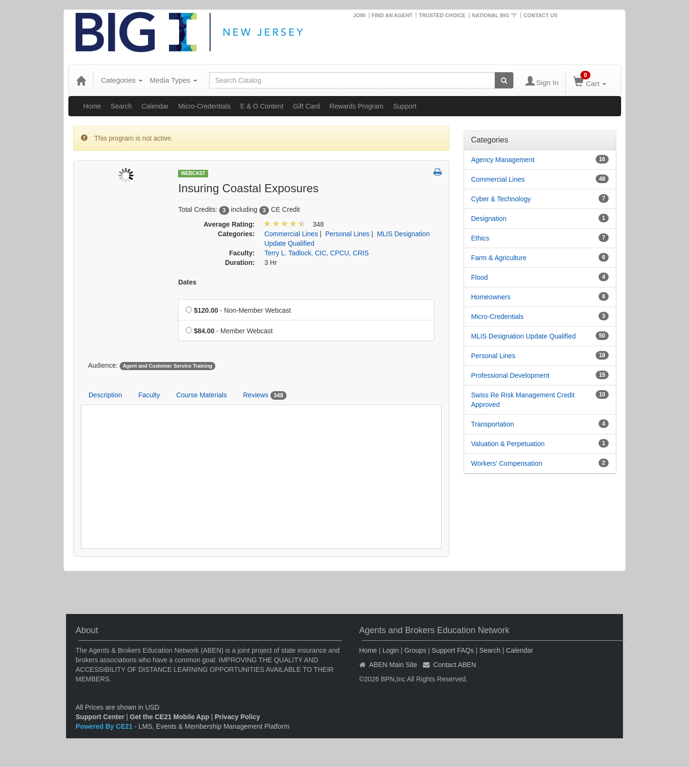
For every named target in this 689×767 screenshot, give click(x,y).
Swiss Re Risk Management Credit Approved (523, 399)
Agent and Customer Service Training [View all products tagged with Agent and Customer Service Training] (167, 366)
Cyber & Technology (501, 199)
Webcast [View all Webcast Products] (193, 173)
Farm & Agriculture (499, 258)
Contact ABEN (455, 664)
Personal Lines (493, 356)
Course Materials (201, 395)
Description (105, 395)
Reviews (265, 395)
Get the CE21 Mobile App (169, 717)
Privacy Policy (237, 717)
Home (92, 106)
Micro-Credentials (204, 106)
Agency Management (502, 160)
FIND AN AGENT (392, 15)
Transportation (492, 424)
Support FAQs (453, 650)
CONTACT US (540, 15)
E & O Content (261, 106)
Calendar (155, 106)
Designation (489, 218)
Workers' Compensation (507, 463)
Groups (415, 650)
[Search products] (504, 80)
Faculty (149, 395)
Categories (122, 80)
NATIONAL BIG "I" (494, 15)
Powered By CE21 (105, 726)
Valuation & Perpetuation (508, 444)
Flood (479, 277)
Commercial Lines (498, 179)
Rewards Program (357, 106)
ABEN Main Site (393, 664)
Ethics (480, 238)
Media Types (173, 80)
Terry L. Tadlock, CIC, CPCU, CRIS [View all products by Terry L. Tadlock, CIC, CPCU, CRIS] (316, 253)
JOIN (359, 15)
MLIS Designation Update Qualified (523, 336)
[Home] (81, 80)
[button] (437, 172)
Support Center (100, 717)
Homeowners (491, 297)
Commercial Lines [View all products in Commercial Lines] (291, 234)
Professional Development (510, 375)
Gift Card (306, 106)
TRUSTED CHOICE (442, 15)
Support (404, 106)
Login (390, 650)
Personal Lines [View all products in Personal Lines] (347, 234)
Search (121, 106)
